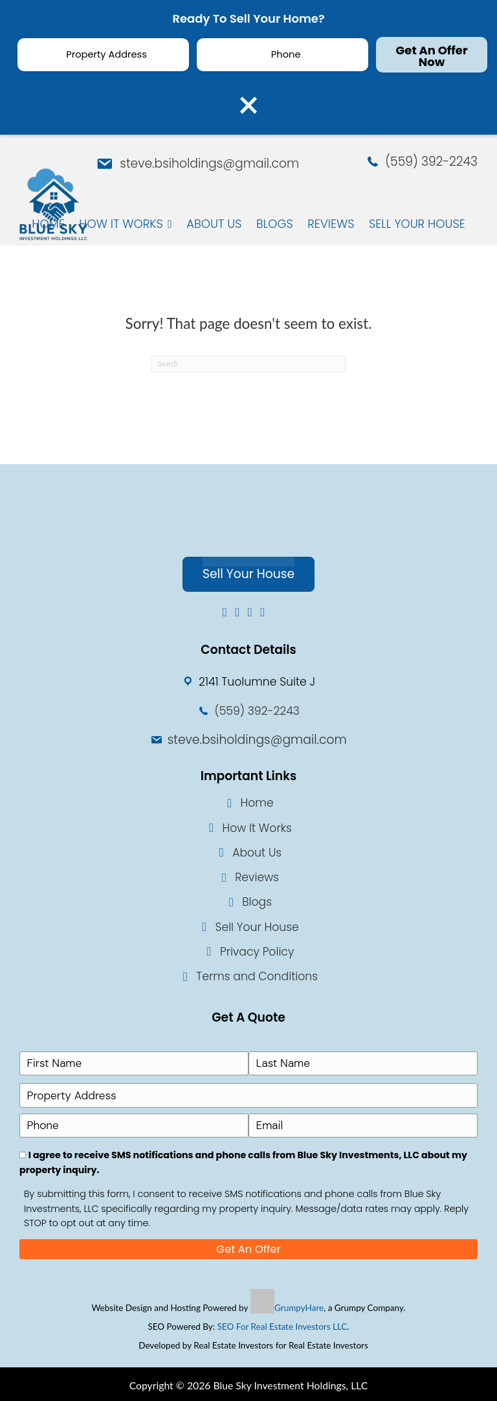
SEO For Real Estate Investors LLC (282, 1324)
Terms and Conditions (257, 976)
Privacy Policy (257, 951)
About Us (257, 852)
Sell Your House (257, 927)
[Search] (248, 363)
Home (257, 803)
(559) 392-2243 (431, 161)
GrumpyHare (299, 1305)
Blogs (257, 902)
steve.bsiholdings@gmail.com (209, 163)
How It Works (256, 828)
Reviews (257, 877)
